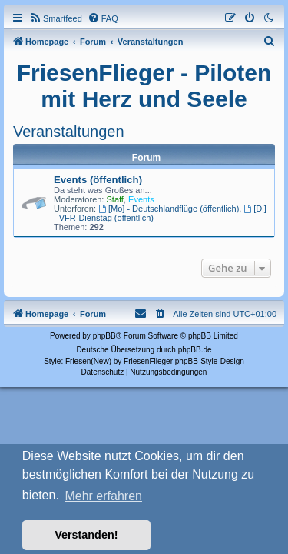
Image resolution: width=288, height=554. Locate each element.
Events (141, 199)
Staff (115, 199)
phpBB (104, 336)
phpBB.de (195, 349)
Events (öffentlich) (98, 179)
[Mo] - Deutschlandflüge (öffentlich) (168, 208)
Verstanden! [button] (86, 535)
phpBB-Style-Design (209, 361)
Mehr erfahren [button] (103, 495)
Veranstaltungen (68, 131)
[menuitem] (55, 18)
